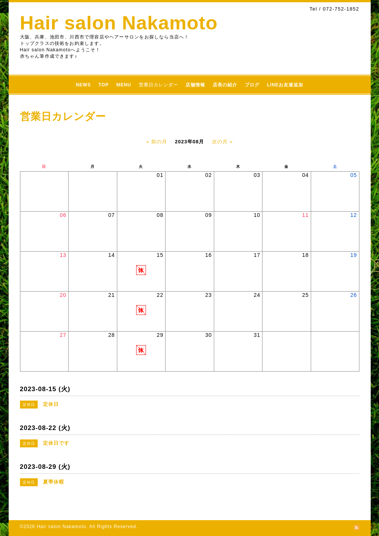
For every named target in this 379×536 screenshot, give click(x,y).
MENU (123, 85)
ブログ (252, 85)
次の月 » (222, 141)
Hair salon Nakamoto (119, 23)
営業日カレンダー (158, 85)
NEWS (83, 85)
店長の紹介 (225, 85)
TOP (103, 85)
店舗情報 (195, 85)
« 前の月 (156, 141)
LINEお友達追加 (285, 85)
